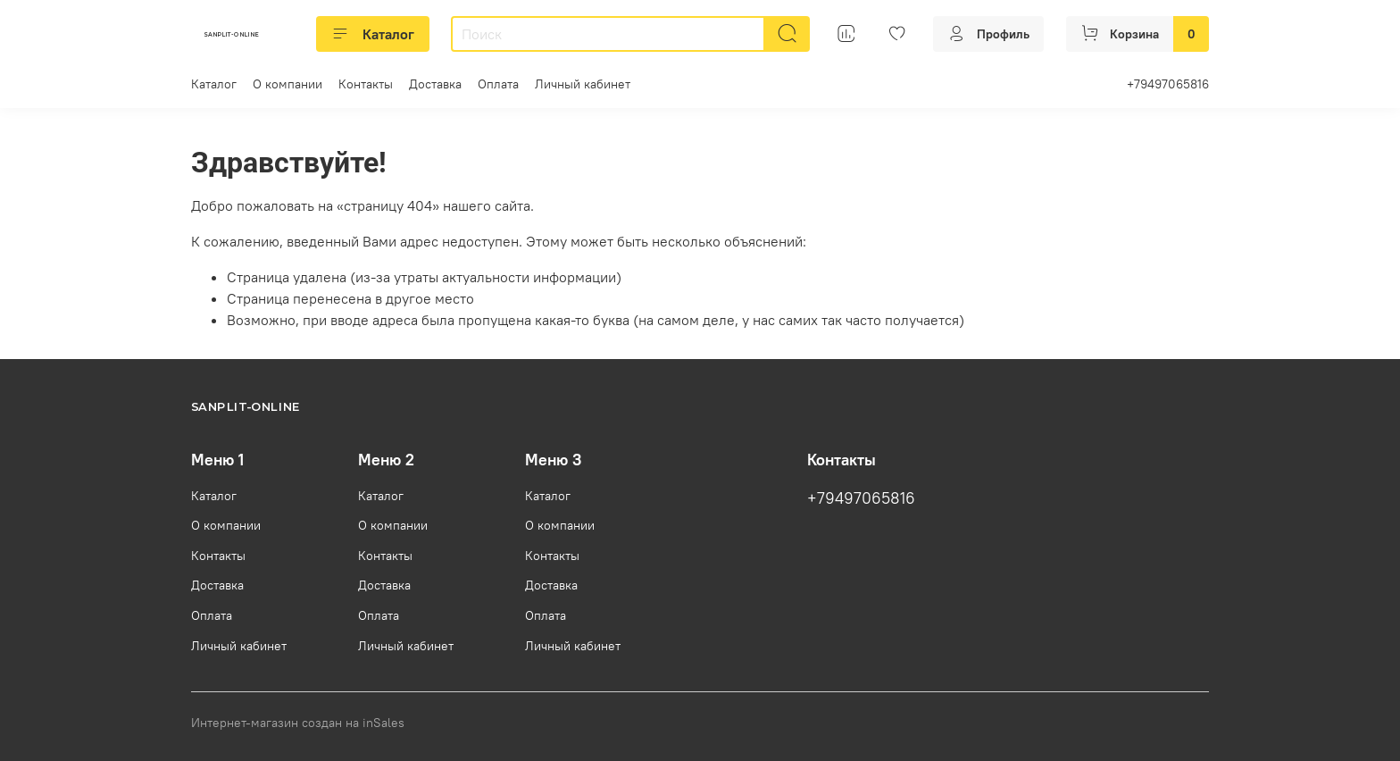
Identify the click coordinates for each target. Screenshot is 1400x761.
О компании (287, 84)
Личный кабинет (582, 84)
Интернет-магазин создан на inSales (297, 723)
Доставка (435, 84)
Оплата (498, 84)
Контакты (365, 84)
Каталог (372, 34)
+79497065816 (1168, 84)
